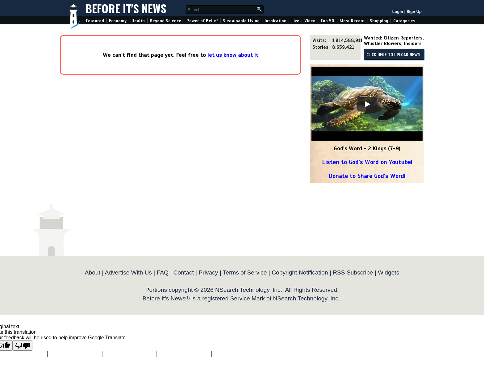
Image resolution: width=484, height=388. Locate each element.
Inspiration (275, 20)
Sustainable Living (241, 20)
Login (397, 11)
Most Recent (352, 20)
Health (138, 20)
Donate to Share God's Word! (367, 176)
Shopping (379, 20)
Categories (404, 20)
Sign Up (414, 11)
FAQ (163, 272)
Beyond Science (165, 20)
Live (295, 20)
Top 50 (327, 20)
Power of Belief (202, 20)
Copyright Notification (300, 272)
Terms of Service (245, 272)
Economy (118, 20)
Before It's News (126, 8)
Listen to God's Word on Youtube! (367, 162)
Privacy (208, 272)
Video (309, 20)
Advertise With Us (128, 272)
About (92, 272)
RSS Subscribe (353, 272)
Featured (95, 20)
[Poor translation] (22, 346)
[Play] (367, 104)
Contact (183, 272)
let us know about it (232, 55)
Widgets (388, 272)
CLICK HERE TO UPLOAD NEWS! (394, 54)
